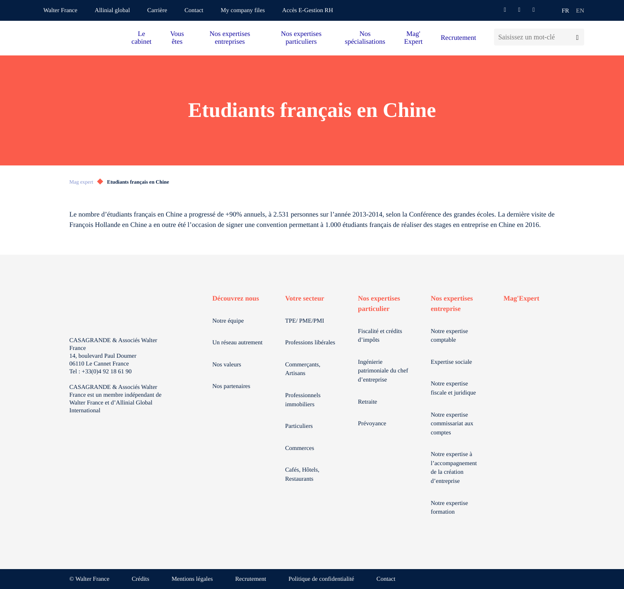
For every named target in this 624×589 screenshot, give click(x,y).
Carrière (157, 10)
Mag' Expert (413, 37)
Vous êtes (177, 37)
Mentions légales (192, 579)
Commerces (299, 448)
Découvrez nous (235, 298)
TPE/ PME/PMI (304, 321)
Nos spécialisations (365, 37)
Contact (194, 10)
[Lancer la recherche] (577, 37)
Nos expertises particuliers (301, 37)
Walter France (60, 10)
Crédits (140, 579)
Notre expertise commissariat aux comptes (452, 424)
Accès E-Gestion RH (307, 10)
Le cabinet (141, 37)
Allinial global (112, 10)
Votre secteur (304, 298)
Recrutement (458, 38)
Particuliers (299, 426)
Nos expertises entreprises (229, 37)
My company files (243, 10)
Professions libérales (310, 343)
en (580, 11)
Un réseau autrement (237, 343)
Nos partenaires (231, 386)
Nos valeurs (226, 365)
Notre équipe (228, 321)
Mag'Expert (522, 298)
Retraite (367, 402)
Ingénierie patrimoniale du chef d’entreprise (383, 371)
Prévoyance (372, 424)
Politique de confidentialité (321, 579)
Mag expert (81, 182)
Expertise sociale (451, 362)
